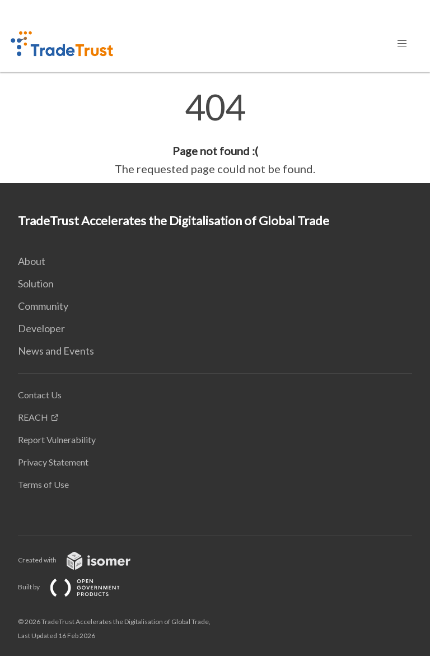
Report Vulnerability (57, 439)
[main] (215, 133)
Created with (83, 560)
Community (43, 306)
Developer (41, 328)
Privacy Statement (53, 462)
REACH (33, 417)
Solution (36, 283)
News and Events (56, 351)
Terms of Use (43, 484)
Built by (78, 587)
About (31, 261)
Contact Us (40, 394)
